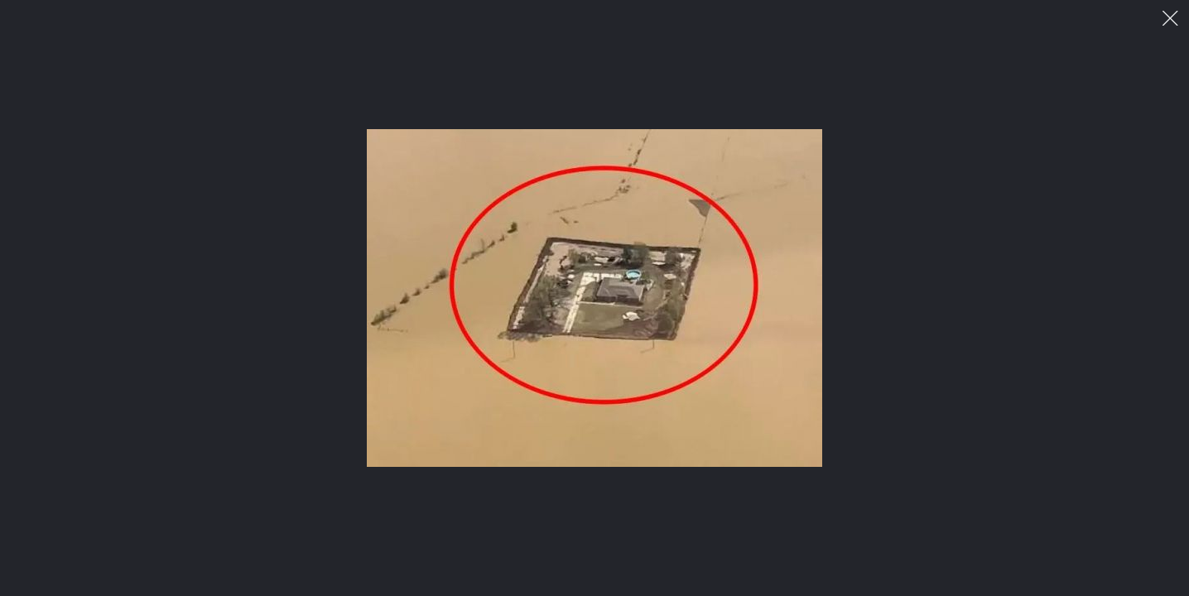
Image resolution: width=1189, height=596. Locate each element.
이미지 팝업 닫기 (1170, 18)
